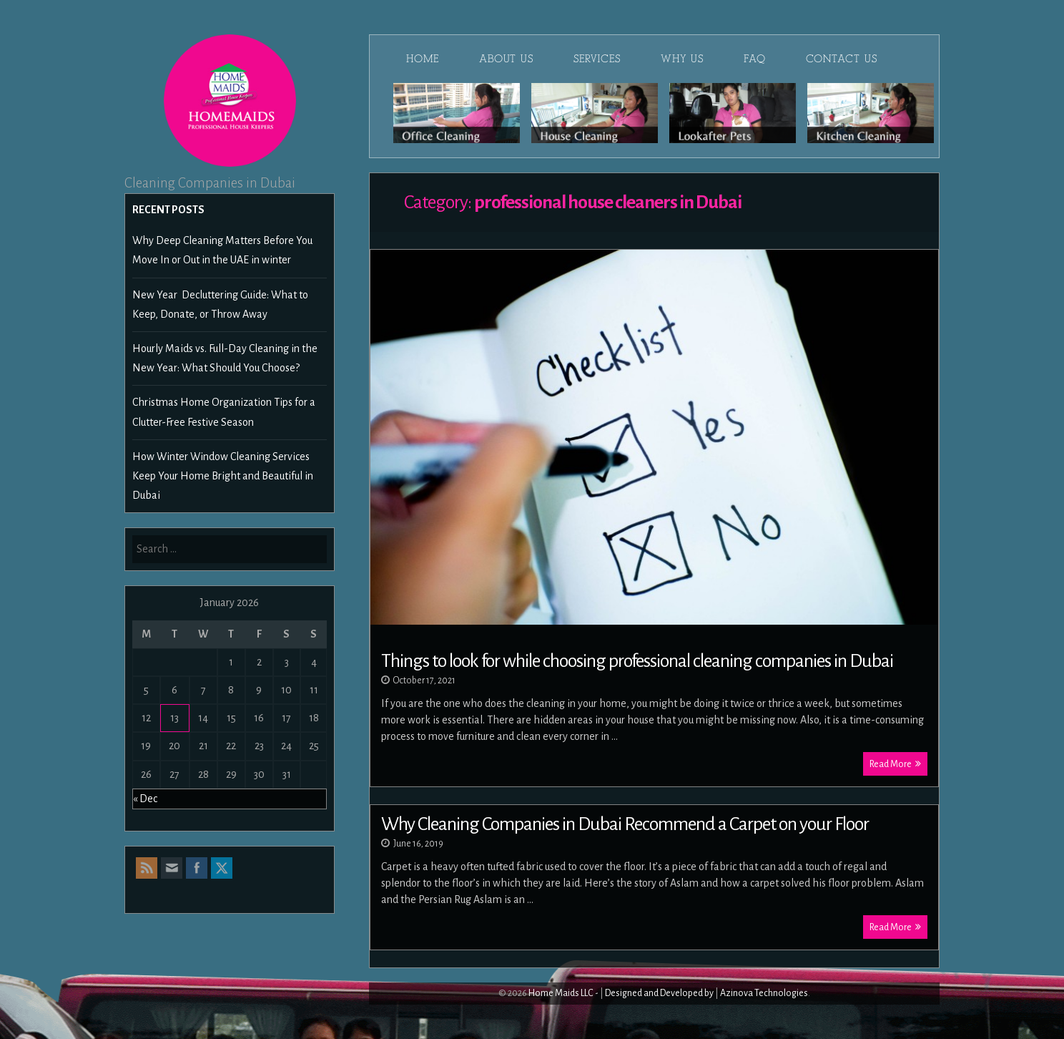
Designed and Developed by (659, 993)
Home (422, 58)
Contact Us (841, 58)
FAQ (755, 58)
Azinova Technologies (764, 993)
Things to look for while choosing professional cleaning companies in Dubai (637, 661)
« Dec (145, 798)
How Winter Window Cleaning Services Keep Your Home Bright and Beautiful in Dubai (222, 476)
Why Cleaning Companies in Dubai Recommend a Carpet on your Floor (625, 824)
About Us (506, 58)
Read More (895, 763)
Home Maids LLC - (563, 993)
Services (597, 58)
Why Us (682, 58)
